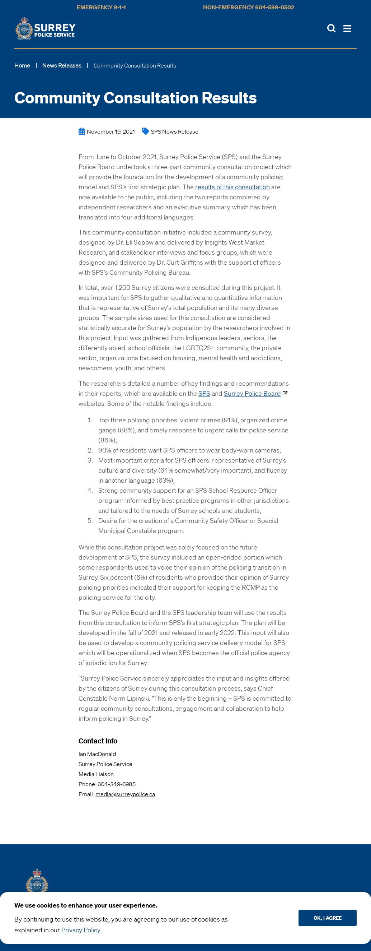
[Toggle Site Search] (331, 28)
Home (22, 65)
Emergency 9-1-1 (101, 7)
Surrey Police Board (252, 393)
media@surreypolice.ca (125, 794)
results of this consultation (232, 187)
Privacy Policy (80, 930)
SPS (204, 393)
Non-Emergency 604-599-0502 (248, 7)
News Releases (61, 65)
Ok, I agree (328, 917)
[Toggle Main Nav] (347, 29)
